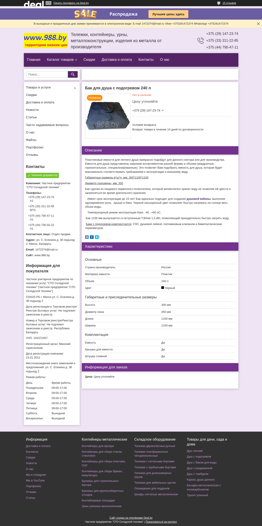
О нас (164, 59)
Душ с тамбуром (197, 474)
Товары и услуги (38, 87)
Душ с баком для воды (202, 462)
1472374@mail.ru (46, 249)
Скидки (89, 59)
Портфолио (35, 147)
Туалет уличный (197, 495)
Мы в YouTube (35, 480)
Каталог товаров (60, 59)
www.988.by (42, 255)
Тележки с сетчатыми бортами (154, 461)
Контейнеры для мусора (98, 446)
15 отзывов (229, 3)
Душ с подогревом (199, 456)
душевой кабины (198, 198)
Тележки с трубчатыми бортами (155, 467)
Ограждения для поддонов (152, 488)
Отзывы (32, 155)
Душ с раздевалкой (199, 468)
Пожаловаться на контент (161, 521)
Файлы (31, 140)
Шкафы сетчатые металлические (156, 494)
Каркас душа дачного (201, 479)
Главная (33, 59)
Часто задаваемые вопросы (47, 125)
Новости (32, 110)
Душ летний (195, 450)
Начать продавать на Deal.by (71, 3)
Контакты (145, 59)
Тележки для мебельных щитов (155, 482)
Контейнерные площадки (98, 500)
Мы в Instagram (36, 474)
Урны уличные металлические (102, 506)
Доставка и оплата (117, 59)
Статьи (31, 117)
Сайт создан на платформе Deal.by (131, 517)
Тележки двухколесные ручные (154, 446)
